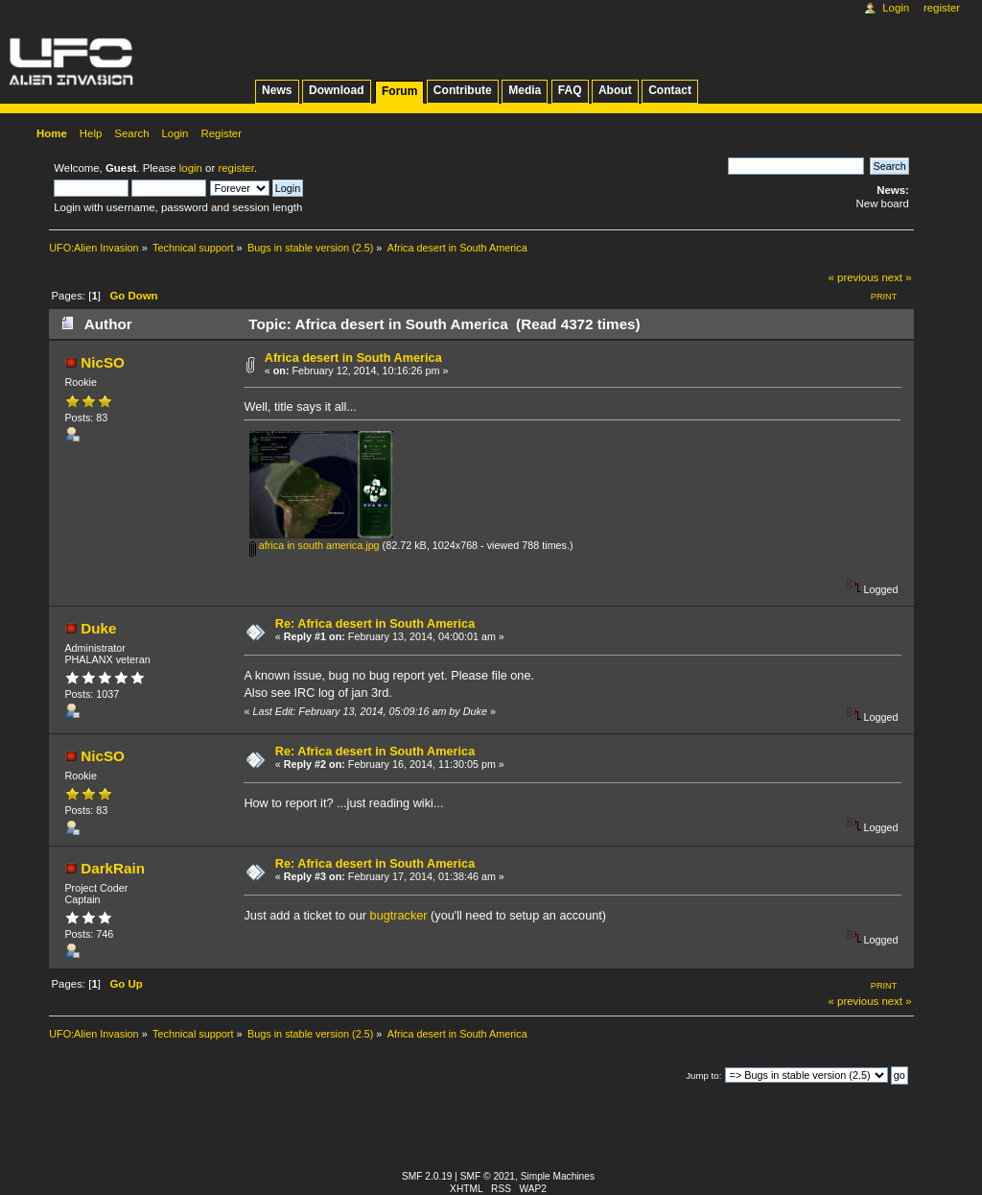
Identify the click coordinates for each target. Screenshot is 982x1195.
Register (942, 7)
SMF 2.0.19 (427, 1176)
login (190, 168)
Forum (399, 91)
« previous (854, 277)
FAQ (570, 90)
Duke (98, 628)
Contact (669, 90)
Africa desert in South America (353, 358)
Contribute (462, 90)
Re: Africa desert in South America (375, 624)
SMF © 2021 (487, 1176)
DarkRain (113, 868)
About (615, 90)
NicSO (103, 362)
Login (895, 7)
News (277, 90)
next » (896, 277)
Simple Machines (558, 1176)
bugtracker (399, 915)
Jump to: (703, 1075)
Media (524, 90)
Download (336, 90)
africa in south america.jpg (314, 545)
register (235, 168)
